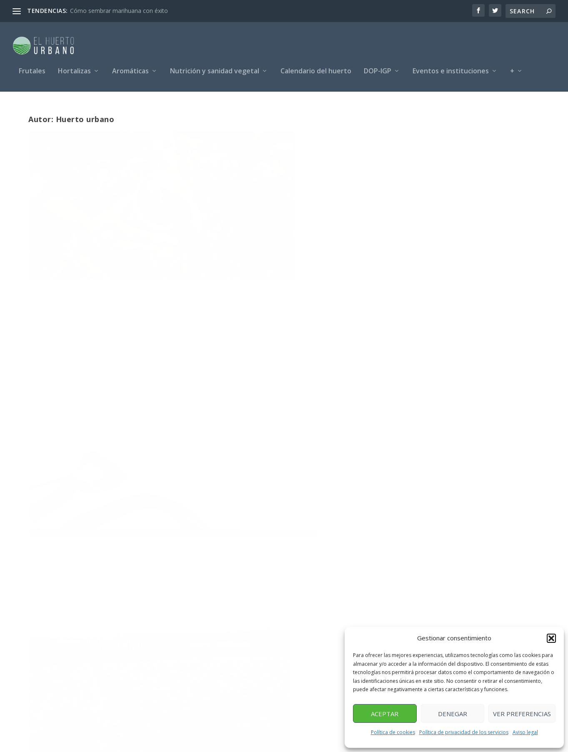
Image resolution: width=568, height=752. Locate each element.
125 (513, 536)
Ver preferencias (522, 714)
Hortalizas (74, 68)
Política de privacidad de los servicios (463, 732)
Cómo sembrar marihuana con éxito (119, 11)
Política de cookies (393, 732)
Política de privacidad (324, 742)
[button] (551, 638)
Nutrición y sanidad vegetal (214, 68)
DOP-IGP (377, 68)
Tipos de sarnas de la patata (93, 434)
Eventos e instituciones (451, 68)
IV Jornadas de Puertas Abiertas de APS (279, 236)
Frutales (32, 68)
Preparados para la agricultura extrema (97, 236)
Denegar (452, 714)
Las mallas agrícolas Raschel (440, 434)
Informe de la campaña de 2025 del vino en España (453, 236)
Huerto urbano (89, 254)
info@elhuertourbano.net (327, 648)
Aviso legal (525, 732)
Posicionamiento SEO (125, 742)
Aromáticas (130, 68)
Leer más (55, 297)
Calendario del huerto (315, 68)
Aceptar (384, 714)
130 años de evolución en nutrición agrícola (278, 438)
